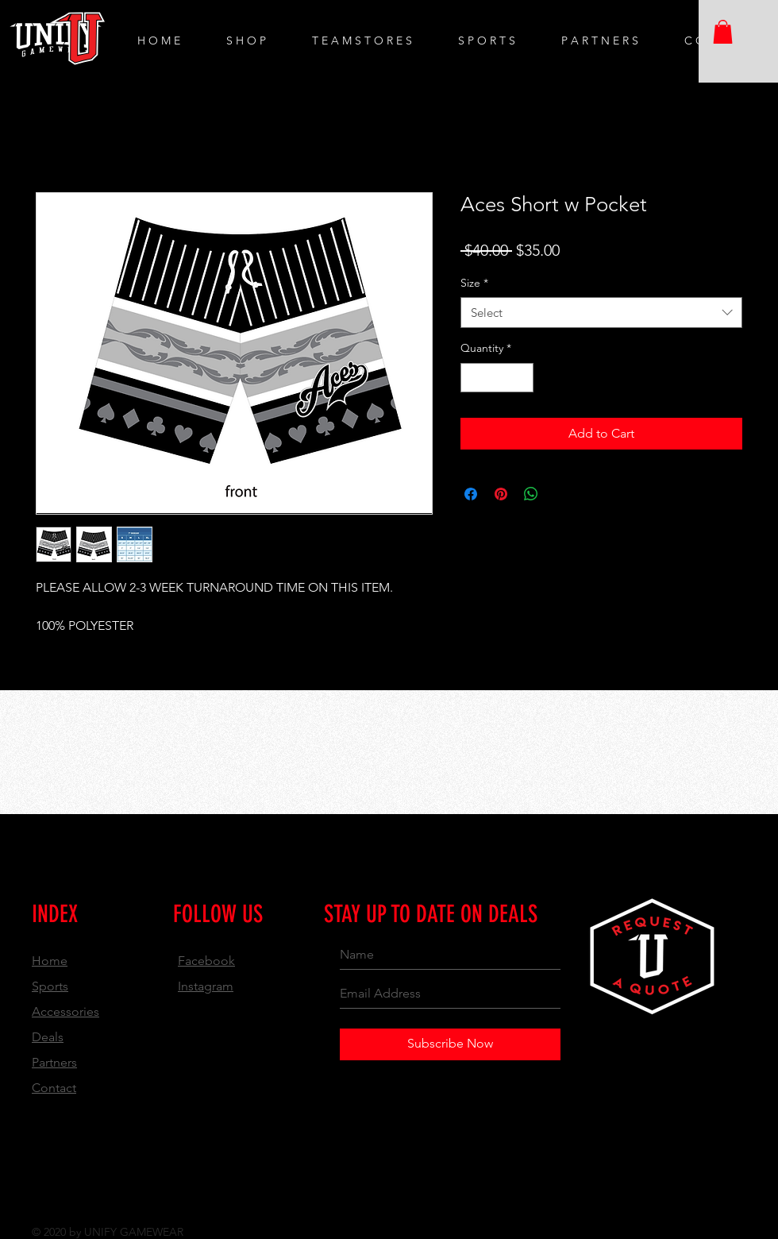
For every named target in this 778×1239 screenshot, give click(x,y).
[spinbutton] (497, 378)
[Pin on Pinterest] (500, 494)
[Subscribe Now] (450, 1044)
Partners (54, 1062)
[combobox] (601, 312)
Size (474, 283)
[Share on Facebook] (470, 494)
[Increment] (521, 378)
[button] (723, 32)
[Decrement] (473, 378)
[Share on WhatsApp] (531, 494)
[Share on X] (561, 494)
